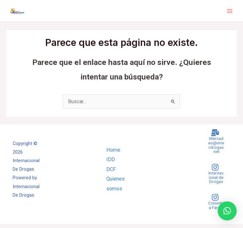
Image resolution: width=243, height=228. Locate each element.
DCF (111, 169)
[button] (227, 210)
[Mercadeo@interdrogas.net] (215, 141)
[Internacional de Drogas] (215, 174)
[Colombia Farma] (215, 201)
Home (113, 150)
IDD (110, 159)
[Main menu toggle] (229, 11)
